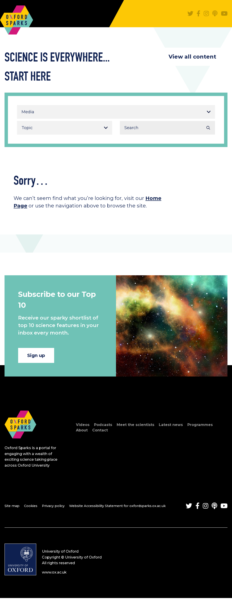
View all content (192, 56)
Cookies (33, 509)
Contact (102, 433)
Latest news (179, 427)
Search (208, 128)
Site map (13, 509)
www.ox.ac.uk (54, 582)
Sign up (40, 357)
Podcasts (105, 427)
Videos (83, 427)
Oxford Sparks (16, 17)
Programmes (211, 427)
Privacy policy (57, 509)
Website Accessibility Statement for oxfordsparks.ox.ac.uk (128, 509)
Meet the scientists (141, 427)
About (82, 433)
